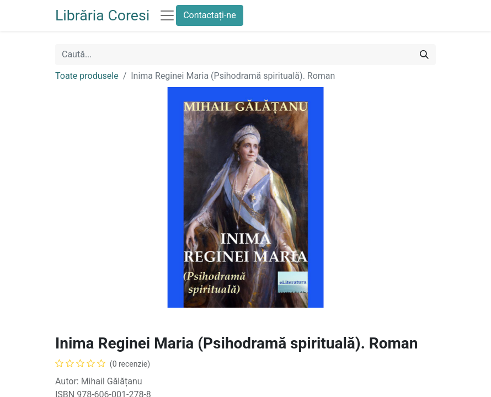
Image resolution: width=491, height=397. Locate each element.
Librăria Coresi (102, 15)
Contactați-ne (209, 15)
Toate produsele (87, 76)
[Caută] (424, 54)
